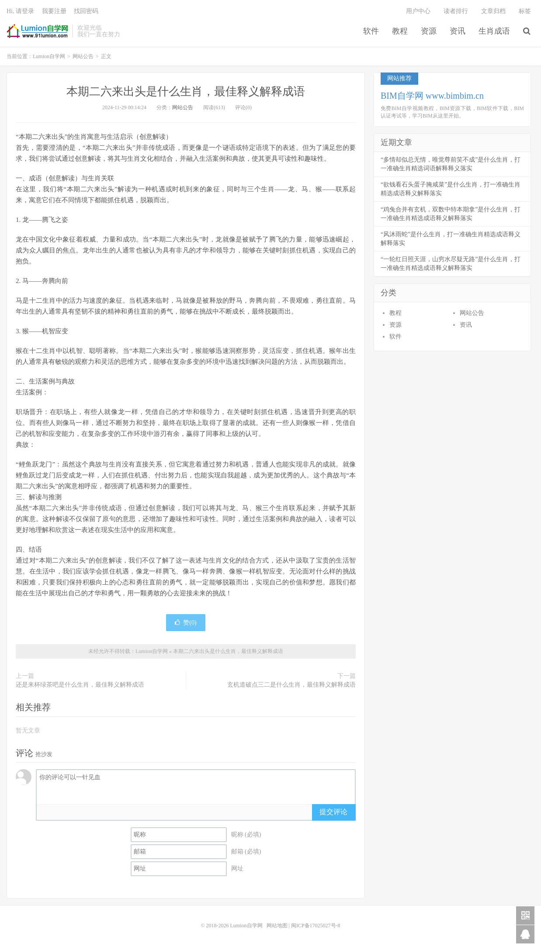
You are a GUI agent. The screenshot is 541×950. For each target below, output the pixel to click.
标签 (525, 11)
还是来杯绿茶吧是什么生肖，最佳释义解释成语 (80, 684)
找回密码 (86, 11)
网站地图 (277, 925)
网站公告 (83, 56)
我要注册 (54, 11)
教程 (400, 31)
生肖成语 (494, 31)
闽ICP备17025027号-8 (315, 925)
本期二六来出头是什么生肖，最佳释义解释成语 (185, 91)
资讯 (457, 31)
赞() (185, 622)
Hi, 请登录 (20, 11)
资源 (429, 31)
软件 (371, 31)
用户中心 (418, 11)
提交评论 (333, 811)
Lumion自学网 (37, 31)
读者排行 (456, 11)
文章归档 (493, 11)
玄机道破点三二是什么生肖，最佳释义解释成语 (291, 684)
